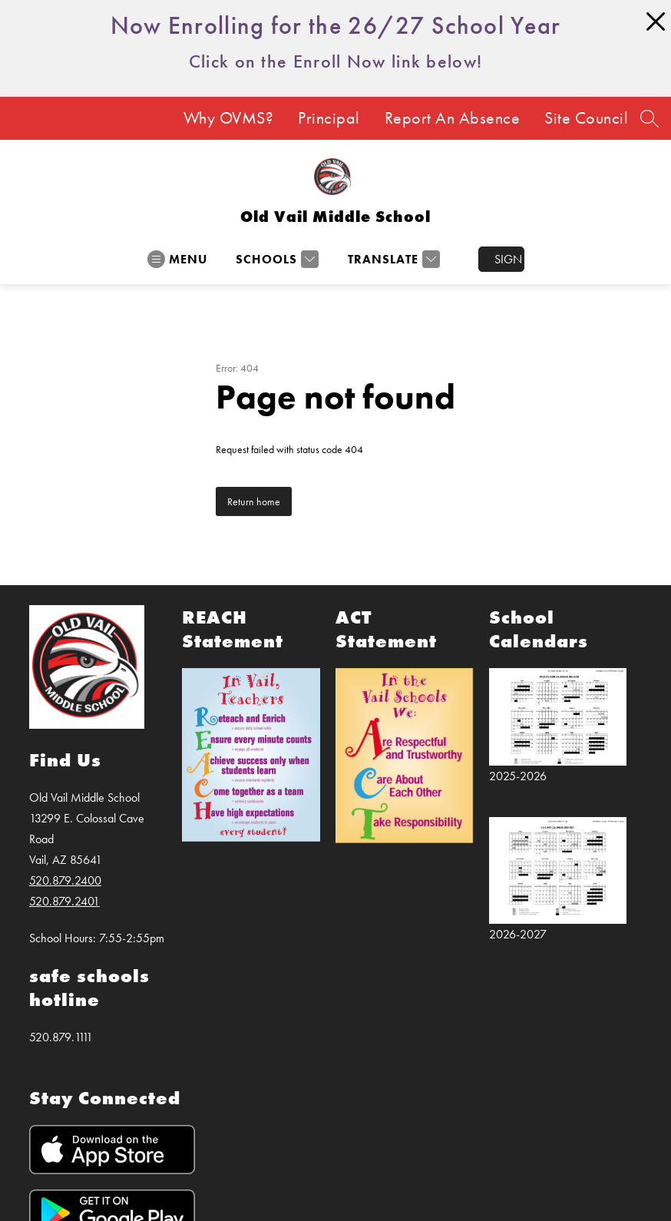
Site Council (586, 118)
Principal (329, 118)
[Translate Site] (392, 259)
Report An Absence (453, 118)
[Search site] (649, 118)
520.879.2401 (64, 901)
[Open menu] (177, 259)
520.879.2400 (65, 880)
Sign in (509, 259)
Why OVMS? (228, 118)
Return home (253, 501)
